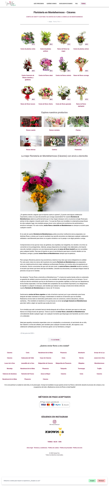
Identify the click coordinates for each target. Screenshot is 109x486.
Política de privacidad (66, 447)
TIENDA (50, 442)
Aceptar (92, 480)
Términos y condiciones (40, 447)
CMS (59, 442)
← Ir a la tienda (54, 340)
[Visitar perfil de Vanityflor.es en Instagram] (54, 422)
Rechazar (101, 480)
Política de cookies (53, 447)
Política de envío (77, 447)
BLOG (55, 442)
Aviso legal (30, 447)
